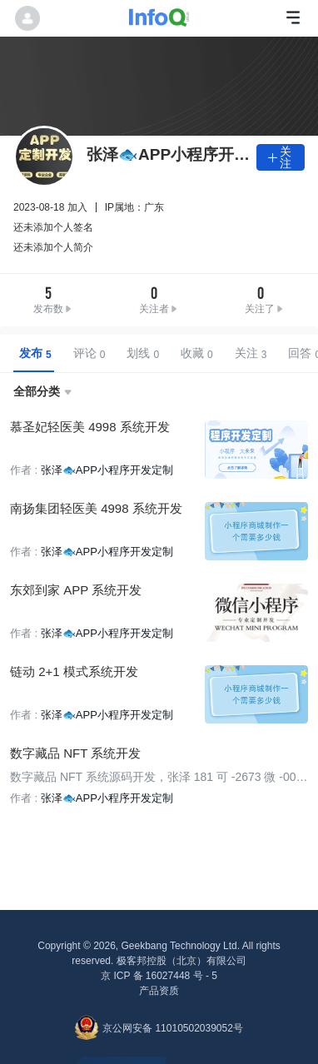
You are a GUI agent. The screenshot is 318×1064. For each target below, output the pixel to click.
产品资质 (159, 991)
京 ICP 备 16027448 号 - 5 (159, 976)
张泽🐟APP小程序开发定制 (107, 470)
